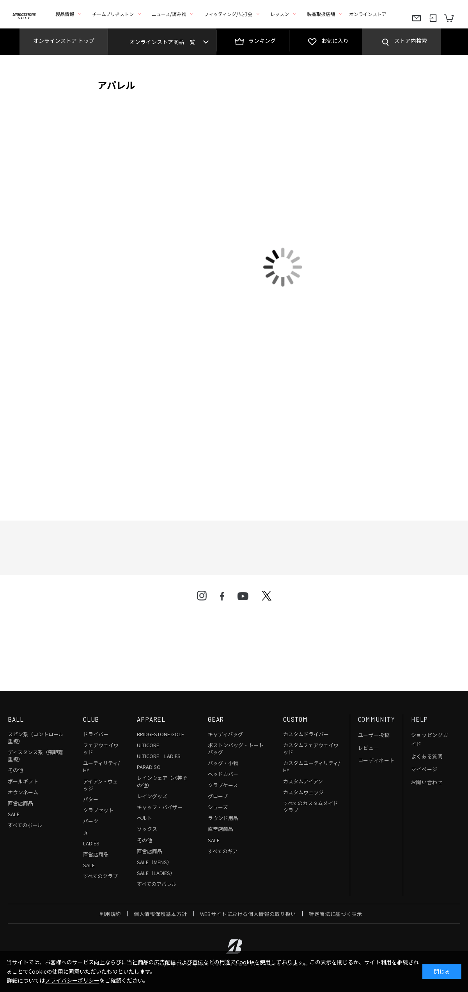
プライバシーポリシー (72, 980)
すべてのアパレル (157, 883)
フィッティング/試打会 (228, 14)
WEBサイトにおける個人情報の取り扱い (248, 913)
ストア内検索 (410, 40)
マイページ (424, 769)
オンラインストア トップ (63, 40)
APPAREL (151, 719)
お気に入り (335, 40)
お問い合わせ (427, 782)
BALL (16, 719)
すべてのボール (25, 825)
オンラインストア (367, 14)
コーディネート (376, 760)
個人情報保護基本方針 (160, 913)
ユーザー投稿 (374, 735)
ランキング (262, 40)
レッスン (279, 14)
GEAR (216, 719)
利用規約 (110, 913)
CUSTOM (295, 719)
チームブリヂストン (113, 14)
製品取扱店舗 (321, 14)
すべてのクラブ (100, 876)
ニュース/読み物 (169, 14)
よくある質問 (427, 756)
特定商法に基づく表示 (335, 913)
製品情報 (64, 14)
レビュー (368, 747)
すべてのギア (223, 851)
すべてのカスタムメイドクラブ (310, 806)
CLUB (91, 719)
